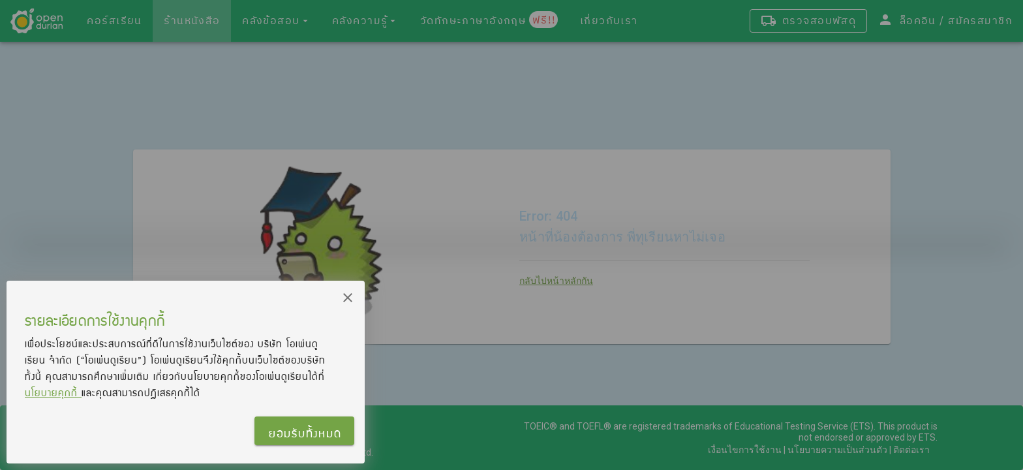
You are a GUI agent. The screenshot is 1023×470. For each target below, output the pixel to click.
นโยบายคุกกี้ (53, 392)
